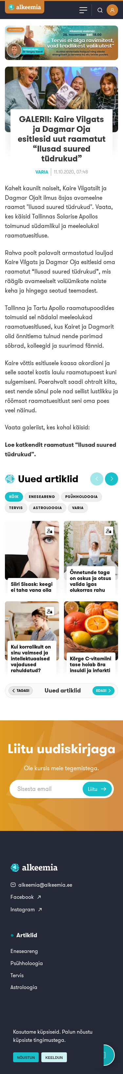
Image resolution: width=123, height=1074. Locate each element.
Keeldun (54, 1058)
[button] (96, 478)
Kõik (14, 496)
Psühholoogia (81, 496)
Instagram (26, 909)
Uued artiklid (48, 478)
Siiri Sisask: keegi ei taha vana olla (31, 587)
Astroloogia (47, 508)
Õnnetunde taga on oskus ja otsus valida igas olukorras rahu (90, 581)
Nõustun (26, 1058)
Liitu (97, 789)
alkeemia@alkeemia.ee (41, 884)
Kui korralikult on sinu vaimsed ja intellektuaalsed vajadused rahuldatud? (31, 658)
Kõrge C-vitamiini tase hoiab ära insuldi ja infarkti (90, 664)
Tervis (16, 508)
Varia (41, 172)
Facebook (26, 897)
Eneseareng (42, 496)
